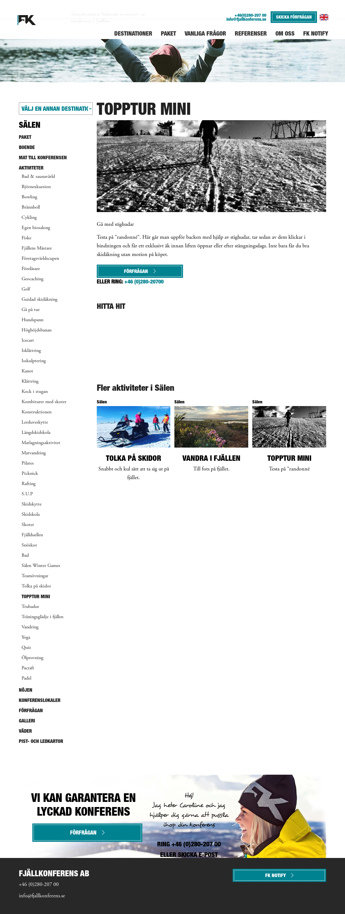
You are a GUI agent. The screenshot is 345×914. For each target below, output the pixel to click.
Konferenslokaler (39, 700)
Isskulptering (34, 361)
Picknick (30, 473)
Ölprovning (32, 658)
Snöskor (29, 545)
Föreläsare (31, 268)
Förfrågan (140, 271)
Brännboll (31, 207)
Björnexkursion (36, 187)
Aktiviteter (31, 168)
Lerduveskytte (35, 422)
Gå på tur (31, 309)
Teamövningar (35, 576)
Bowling (29, 197)
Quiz (26, 647)
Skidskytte (32, 504)
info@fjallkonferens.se (246, 19)
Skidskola (31, 514)
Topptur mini (36, 596)
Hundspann (32, 320)
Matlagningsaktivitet (41, 443)
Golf (26, 289)
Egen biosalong (36, 228)
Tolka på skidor (36, 586)
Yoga (26, 637)
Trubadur (30, 606)
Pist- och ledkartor (41, 741)
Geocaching (32, 279)
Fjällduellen (32, 535)
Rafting (29, 484)
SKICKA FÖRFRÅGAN (294, 17)
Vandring (30, 627)
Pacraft (28, 668)
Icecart (28, 340)
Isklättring (31, 350)
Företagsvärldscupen (40, 258)
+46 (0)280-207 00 (39, 885)
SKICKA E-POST (198, 854)
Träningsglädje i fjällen (42, 617)
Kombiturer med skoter (44, 402)
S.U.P (27, 494)
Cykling (29, 217)
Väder (25, 731)
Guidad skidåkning (39, 299)
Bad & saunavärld (38, 176)
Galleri (27, 720)
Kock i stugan (35, 391)
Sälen (29, 125)
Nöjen (25, 690)
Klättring (30, 381)
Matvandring (34, 453)
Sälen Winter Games (41, 565)
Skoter (28, 524)
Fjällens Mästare (37, 248)
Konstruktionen (36, 412)
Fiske (26, 238)
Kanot (27, 371)
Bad (25, 555)
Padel (26, 678)
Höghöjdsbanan (36, 330)
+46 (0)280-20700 (144, 281)
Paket (25, 137)
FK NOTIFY (279, 875)
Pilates (28, 463)
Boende (27, 147)
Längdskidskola (36, 432)
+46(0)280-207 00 (250, 15)
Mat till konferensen (43, 157)
